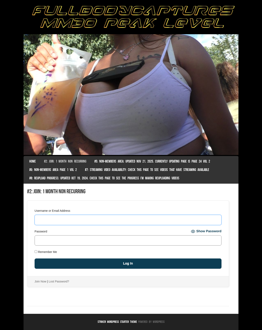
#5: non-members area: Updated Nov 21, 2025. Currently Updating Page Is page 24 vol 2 (152, 161)
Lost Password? (59, 281)
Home (32, 161)
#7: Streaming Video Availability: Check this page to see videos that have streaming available (147, 170)
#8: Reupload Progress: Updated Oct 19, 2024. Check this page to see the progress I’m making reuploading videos (104, 178)
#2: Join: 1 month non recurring (65, 161)
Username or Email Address (52, 210)
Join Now (40, 281)
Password (41, 231)
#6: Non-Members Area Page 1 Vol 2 (53, 170)
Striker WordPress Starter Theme (117, 321)
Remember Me (46, 252)
